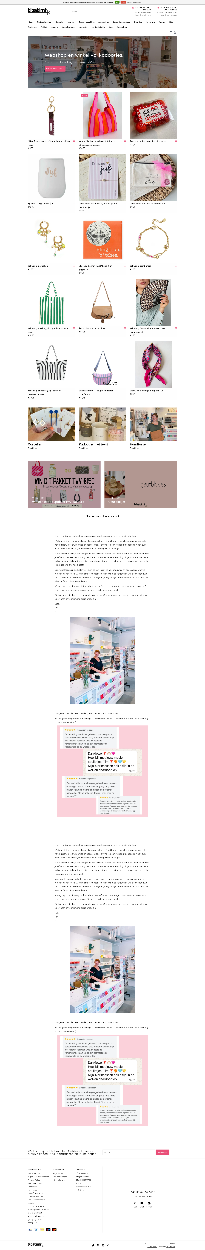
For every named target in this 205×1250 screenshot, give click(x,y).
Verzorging (150, 22)
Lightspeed (171, 1247)
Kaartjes (138, 22)
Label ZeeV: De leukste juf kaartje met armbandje (98, 205)
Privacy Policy (34, 1180)
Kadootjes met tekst (121, 22)
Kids (171, 22)
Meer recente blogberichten (101, 516)
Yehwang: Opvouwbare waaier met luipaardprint (147, 330)
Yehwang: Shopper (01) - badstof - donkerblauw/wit (45, 392)
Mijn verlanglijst (59, 1180)
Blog (111, 27)
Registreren (58, 1173)
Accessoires (103, 22)
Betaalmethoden (35, 1183)
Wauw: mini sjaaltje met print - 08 (146, 390)
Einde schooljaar (44, 22)
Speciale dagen (68, 27)
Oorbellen (60, 22)
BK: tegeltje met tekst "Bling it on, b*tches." (96, 268)
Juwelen (71, 22)
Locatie (31, 1203)
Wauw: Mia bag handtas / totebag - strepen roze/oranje (97, 143)
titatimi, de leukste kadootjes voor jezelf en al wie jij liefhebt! (38, 1209)
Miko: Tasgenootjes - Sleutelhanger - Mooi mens (49, 143)
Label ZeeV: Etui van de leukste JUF (148, 203)
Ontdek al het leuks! (55, 69)
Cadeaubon (121, 27)
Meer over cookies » (135, 2)
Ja (117, 2)
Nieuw (30, 22)
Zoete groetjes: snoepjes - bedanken (148, 141)
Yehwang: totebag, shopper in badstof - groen (48, 330)
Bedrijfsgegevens (35, 1193)
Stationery (32, 27)
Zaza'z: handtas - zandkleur (92, 328)
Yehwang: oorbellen (38, 266)
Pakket (44, 27)
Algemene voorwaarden (38, 1176)
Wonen (162, 22)
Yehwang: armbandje (140, 266)
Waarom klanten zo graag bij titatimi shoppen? (36, 1219)
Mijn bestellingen (60, 1176)
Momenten (83, 27)
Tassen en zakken (87, 22)
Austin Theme (152, 1247)
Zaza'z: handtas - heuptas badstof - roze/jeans (97, 392)
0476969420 (82, 1173)
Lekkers (54, 27)
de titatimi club (98, 27)
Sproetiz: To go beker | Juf (41, 203)
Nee (123, 2)
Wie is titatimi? (34, 1173)
